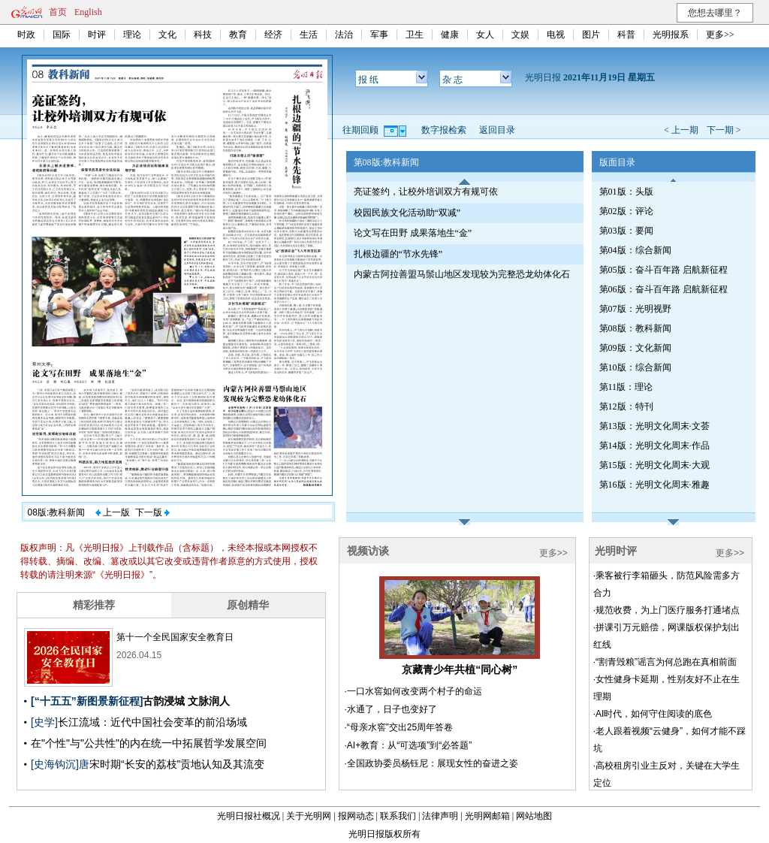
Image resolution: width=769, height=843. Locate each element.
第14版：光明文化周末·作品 (654, 445)
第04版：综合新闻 (635, 250)
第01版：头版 (626, 191)
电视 (556, 34)
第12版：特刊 (626, 406)
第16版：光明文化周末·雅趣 (654, 484)
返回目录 (497, 130)
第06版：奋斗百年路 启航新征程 (663, 289)
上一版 (112, 512)
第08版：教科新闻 (635, 328)
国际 (62, 34)
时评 (97, 34)
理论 (132, 34)
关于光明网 (308, 816)
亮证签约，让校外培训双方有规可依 (426, 191)
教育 (238, 34)
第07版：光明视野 (635, 309)
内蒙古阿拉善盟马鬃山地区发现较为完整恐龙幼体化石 (462, 274)
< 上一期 (681, 130)
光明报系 (671, 34)
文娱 (520, 34)
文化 (167, 34)
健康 (450, 34)
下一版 (152, 512)
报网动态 (356, 816)
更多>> (720, 34)
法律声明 (440, 816)
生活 (309, 34)
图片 (591, 34)
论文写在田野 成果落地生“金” (413, 233)
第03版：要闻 (626, 230)
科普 (626, 34)
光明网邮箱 (487, 816)
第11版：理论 (626, 387)
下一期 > (724, 130)
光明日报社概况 (248, 816)
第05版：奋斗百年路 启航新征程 (663, 269)
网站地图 (534, 816)
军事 (379, 34)
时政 (26, 34)
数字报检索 (443, 130)
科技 (203, 34)
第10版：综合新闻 (635, 367)
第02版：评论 (626, 211)
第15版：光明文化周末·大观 (654, 465)
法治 (344, 34)
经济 (273, 34)
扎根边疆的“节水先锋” (398, 254)
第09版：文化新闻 (635, 348)
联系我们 (398, 816)
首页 (58, 12)
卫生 (415, 34)
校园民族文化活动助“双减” (407, 212)
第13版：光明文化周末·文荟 (654, 426)
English (88, 12)
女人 (485, 34)
